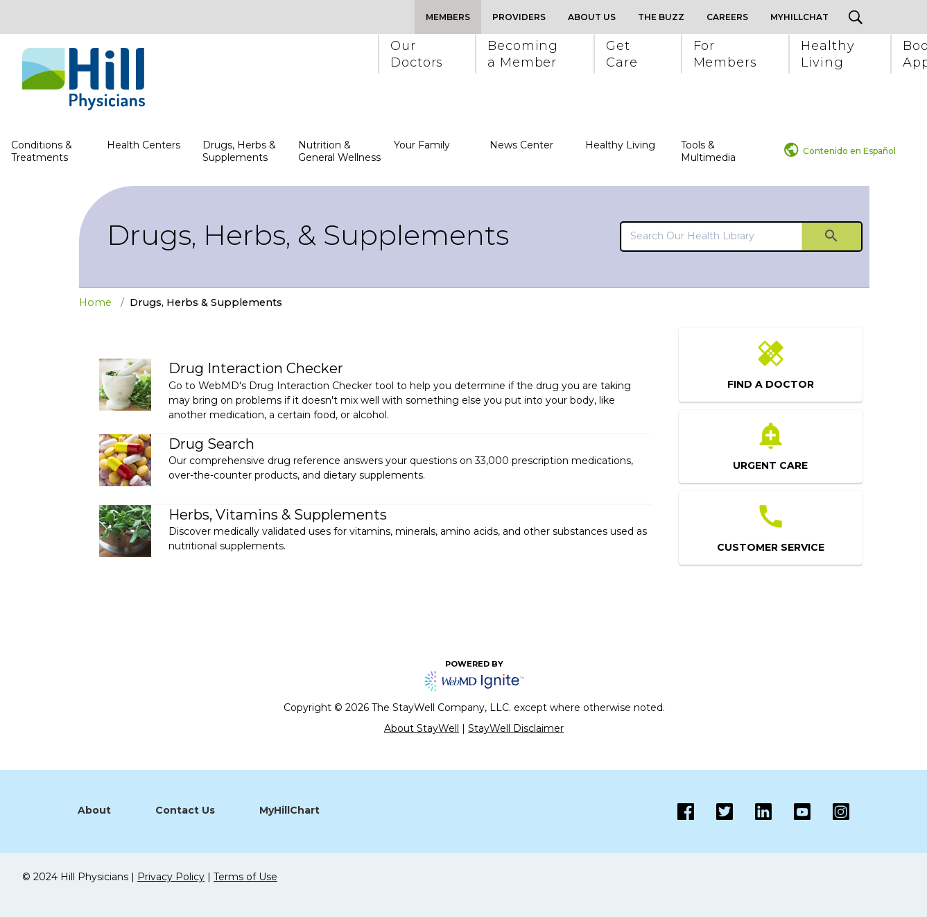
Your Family (422, 145)
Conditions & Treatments (41, 151)
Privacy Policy (171, 877)
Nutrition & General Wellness (339, 151)
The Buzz (661, 17)
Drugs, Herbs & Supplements (239, 151)
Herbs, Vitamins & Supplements (277, 514)
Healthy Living (620, 145)
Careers (727, 17)
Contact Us (185, 810)
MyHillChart (289, 810)
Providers (519, 17)
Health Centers (143, 145)
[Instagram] (791, 811)
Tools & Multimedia (708, 151)
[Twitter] (713, 811)
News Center (521, 145)
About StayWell (421, 728)
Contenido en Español (849, 151)
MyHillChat (799, 17)
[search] (711, 236)
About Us (592, 17)
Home (95, 302)
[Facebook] (685, 811)
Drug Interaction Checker (255, 368)
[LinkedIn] (752, 811)
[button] (416, 54)
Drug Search (211, 444)
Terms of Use (245, 877)
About (94, 810)
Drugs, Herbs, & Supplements (308, 235)
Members (448, 17)
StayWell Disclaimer (516, 728)
